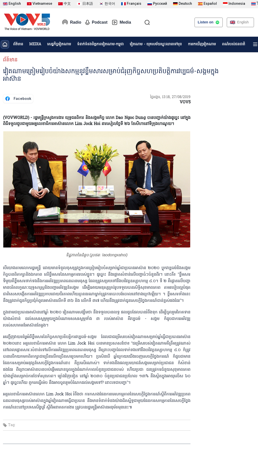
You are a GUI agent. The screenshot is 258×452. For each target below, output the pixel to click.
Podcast (96, 22)
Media (121, 22)
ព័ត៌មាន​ (18, 44)
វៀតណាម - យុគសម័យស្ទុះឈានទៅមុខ (156, 44)
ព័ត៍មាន (10, 60)
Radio (71, 22)
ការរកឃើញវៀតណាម (202, 44)
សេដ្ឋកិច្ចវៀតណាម (59, 44)
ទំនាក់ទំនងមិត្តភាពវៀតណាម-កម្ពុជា (100, 44)
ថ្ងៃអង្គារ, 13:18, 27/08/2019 (170, 97)
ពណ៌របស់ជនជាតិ (233, 44)
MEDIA (35, 44)
